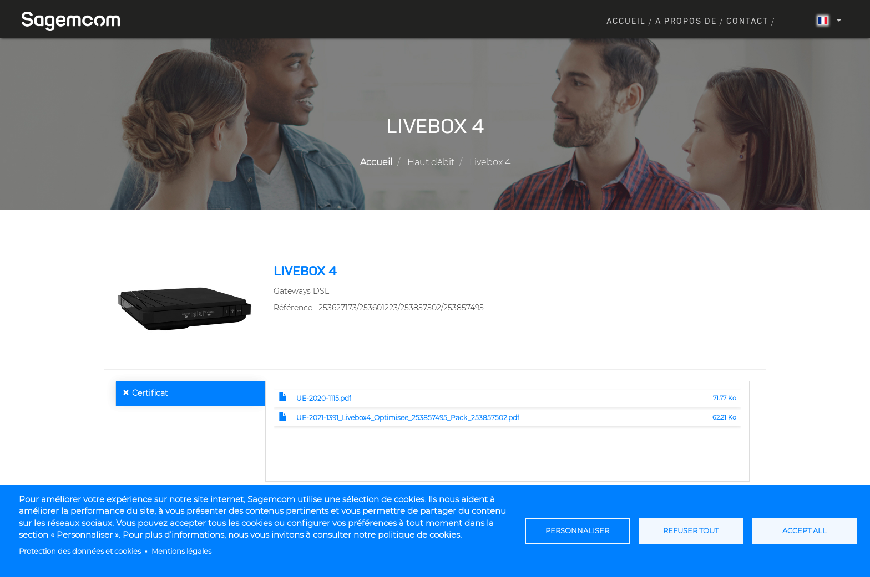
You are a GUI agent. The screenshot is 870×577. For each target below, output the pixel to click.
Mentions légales (181, 551)
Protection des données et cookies (80, 551)
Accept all (804, 531)
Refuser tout (691, 531)
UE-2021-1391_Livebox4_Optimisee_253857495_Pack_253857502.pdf (407, 417)
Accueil (626, 21)
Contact (747, 21)
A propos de (686, 21)
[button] (184, 308)
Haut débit (430, 162)
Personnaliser (577, 531)
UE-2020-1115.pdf (323, 398)
